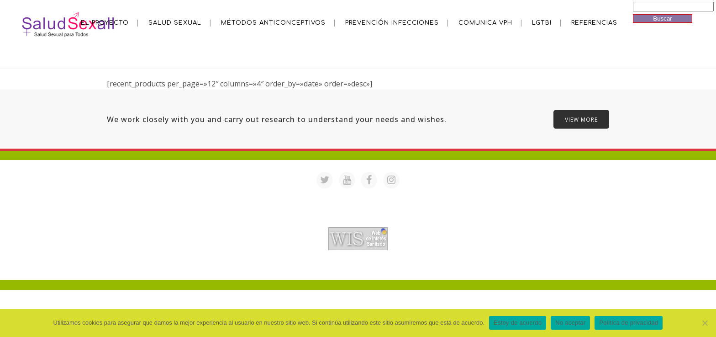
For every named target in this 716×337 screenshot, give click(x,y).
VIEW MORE (581, 119)
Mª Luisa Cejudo (396, 267)
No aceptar (570, 322)
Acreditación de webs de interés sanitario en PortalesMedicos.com (358, 221)
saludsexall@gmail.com (446, 197)
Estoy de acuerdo (518, 322)
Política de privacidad (628, 322)
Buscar (662, 18)
